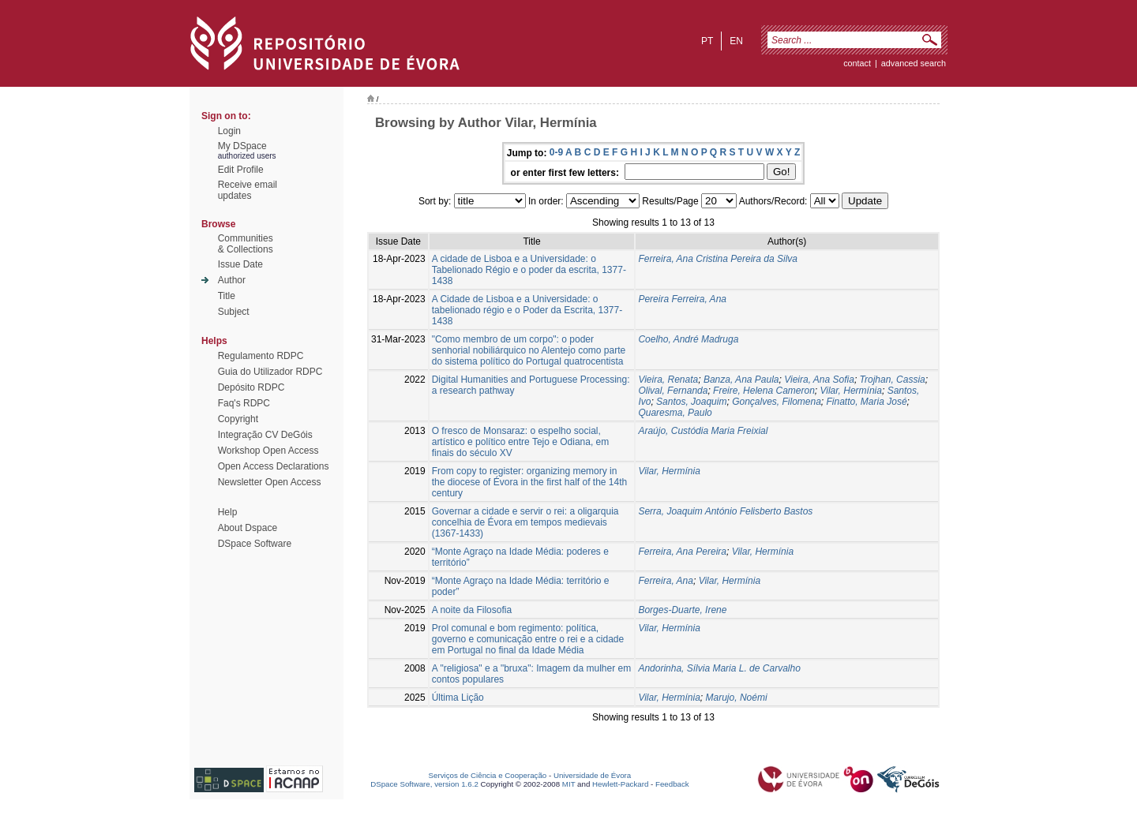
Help (228, 512)
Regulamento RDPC (261, 355)
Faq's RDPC (244, 403)
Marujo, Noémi (736, 697)
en (736, 41)
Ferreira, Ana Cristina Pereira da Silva (717, 258)
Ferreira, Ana (665, 580)
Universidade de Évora (592, 775)
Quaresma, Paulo (674, 412)
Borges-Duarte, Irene (682, 609)
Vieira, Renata (668, 379)
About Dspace (247, 527)
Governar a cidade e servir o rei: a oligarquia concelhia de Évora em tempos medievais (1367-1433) (525, 522)
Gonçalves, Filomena (776, 401)
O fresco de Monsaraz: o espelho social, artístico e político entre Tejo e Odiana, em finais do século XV (521, 441)
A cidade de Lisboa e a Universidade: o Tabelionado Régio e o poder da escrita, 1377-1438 (529, 269)
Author (232, 280)
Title (226, 295)
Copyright (238, 419)
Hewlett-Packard (620, 784)
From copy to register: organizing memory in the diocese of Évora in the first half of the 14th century (529, 482)
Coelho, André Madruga (688, 339)
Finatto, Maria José (867, 401)
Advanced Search (913, 63)
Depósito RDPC (251, 387)
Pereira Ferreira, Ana (682, 299)
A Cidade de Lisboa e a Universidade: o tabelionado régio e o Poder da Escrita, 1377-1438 (527, 310)
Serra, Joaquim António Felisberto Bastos (725, 511)
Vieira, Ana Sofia (819, 379)
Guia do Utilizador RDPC (270, 371)
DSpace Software (254, 543)
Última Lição (458, 697)
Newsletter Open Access (269, 482)
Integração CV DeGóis (265, 434)
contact (857, 63)
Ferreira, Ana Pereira (682, 551)
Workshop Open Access (268, 450)
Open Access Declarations (273, 466)
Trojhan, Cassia (892, 379)
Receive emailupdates (247, 190)
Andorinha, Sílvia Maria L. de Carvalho (719, 668)
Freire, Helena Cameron (764, 390)
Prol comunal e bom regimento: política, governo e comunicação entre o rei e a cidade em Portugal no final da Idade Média (528, 639)
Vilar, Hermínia (850, 390)
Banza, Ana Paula (741, 379)
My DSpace (242, 146)
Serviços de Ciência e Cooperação (488, 775)
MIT (569, 784)
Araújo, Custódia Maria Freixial (702, 430)
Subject (234, 311)
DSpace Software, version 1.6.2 (424, 784)
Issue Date (240, 264)
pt (707, 41)
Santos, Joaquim (691, 401)
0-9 (556, 152)
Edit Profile (241, 169)
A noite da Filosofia (472, 609)
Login (229, 131)
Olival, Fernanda (672, 390)
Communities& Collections (245, 244)
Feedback (672, 784)
